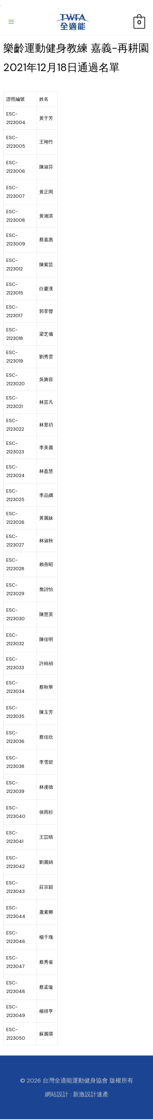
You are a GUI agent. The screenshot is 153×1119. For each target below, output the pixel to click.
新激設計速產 (90, 1094)
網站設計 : (58, 1094)
